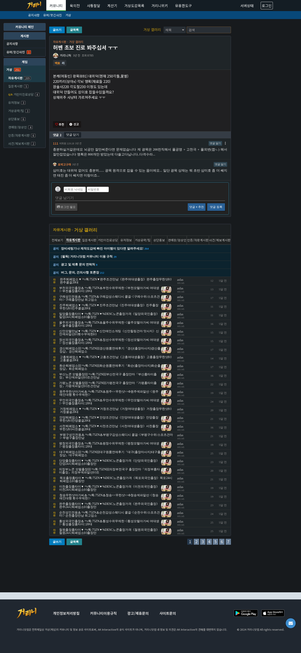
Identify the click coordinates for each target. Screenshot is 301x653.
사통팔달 (93, 5)
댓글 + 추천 (196, 207)
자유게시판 (19, 78)
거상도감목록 (134, 5)
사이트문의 (167, 613)
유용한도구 (183, 5)
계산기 (112, 5)
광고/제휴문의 (138, 613)
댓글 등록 (216, 207)
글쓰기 (57, 29)
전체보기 (57, 240)
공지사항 (34, 15)
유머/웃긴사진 (52, 15)
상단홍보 (16, 119)
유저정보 (16, 102)
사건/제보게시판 (21, 143)
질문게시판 (18, 86)
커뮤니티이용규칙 (103, 613)
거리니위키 (159, 5)
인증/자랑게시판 (21, 135)
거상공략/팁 (19, 111)
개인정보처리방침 (66, 613)
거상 (68, 15)
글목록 (74, 29)
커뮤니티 (56, 5)
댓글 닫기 (72, 135)
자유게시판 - (63, 230)
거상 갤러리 (152, 29)
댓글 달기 (215, 143)
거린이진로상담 (23, 94)
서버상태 (247, 5)
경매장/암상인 (20, 127)
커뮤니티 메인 (25, 27)
